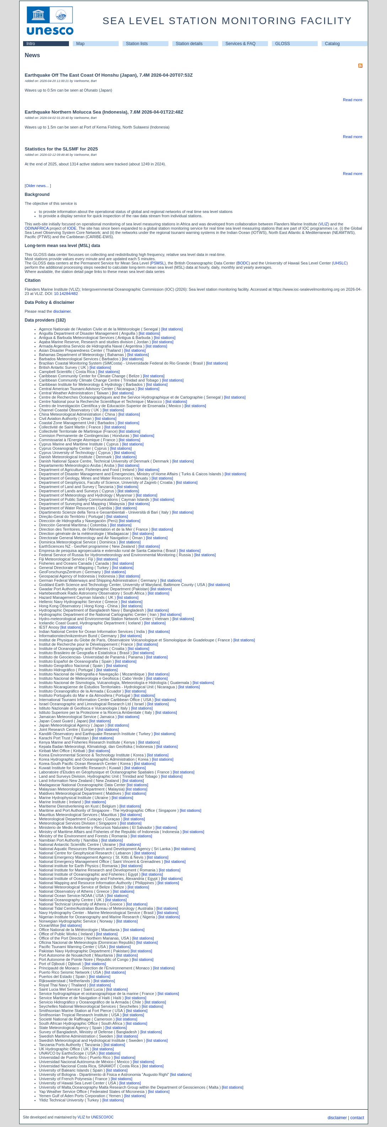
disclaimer (62, 311)
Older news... (37, 186)
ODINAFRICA (37, 228)
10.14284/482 (66, 293)
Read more (352, 100)
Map (80, 43)
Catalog (332, 43)
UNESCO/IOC (102, 1117)
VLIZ (323, 224)
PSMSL (157, 263)
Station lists (137, 43)
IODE (71, 228)
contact (357, 1117)
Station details (189, 43)
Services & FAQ (241, 43)
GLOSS (282, 43)
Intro (31, 43)
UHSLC (339, 263)
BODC (243, 263)
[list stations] (172, 329)
